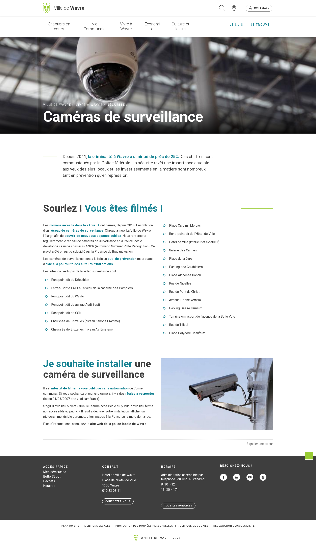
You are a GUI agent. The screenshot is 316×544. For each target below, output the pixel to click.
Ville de (69, 8)
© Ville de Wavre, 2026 (160, 538)
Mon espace (261, 8)
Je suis (236, 24)
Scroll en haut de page (309, 456)
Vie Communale (95, 26)
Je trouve (260, 24)
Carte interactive (234, 8)
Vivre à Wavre (126, 26)
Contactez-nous (118, 501)
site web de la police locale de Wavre (118, 424)
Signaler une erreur (259, 444)
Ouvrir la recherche (222, 8)
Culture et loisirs (180, 26)
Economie (152, 26)
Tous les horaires (178, 505)
